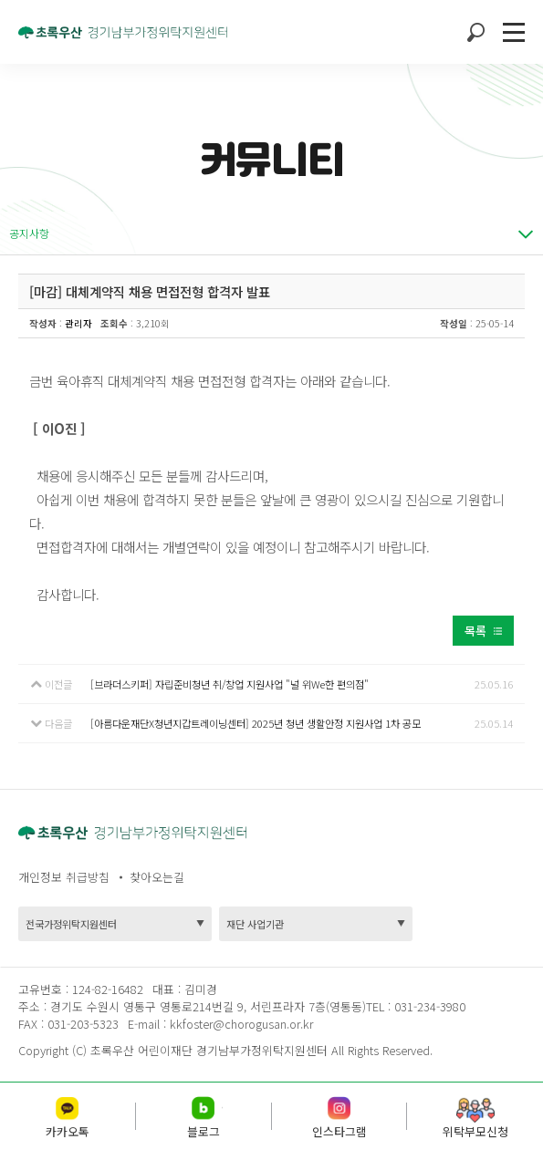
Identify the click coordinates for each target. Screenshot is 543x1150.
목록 (475, 630)
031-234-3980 (428, 1006)
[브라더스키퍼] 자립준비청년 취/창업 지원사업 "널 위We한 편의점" (229, 684)
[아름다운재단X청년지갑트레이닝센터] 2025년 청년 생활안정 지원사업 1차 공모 (255, 723)
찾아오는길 (157, 877)
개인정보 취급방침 (64, 877)
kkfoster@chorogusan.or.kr (241, 1023)
